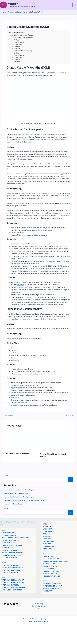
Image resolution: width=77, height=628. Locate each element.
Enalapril (14, 287)
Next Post (70, 416)
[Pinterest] (11, 604)
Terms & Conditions (38, 606)
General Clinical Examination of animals (53, 455)
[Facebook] (14, 604)
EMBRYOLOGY (47, 549)
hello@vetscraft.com (42, 621)
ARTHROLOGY (47, 529)
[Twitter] (5, 604)
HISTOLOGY (47, 544)
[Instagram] (8, 604)
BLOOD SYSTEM (48, 556)
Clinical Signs (18, 44)
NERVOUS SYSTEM (49, 564)
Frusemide (20, 285)
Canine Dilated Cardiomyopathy (22, 38)
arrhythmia (52, 371)
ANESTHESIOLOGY (49, 541)
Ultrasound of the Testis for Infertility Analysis (19, 497)
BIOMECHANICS (48, 531)
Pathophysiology (19, 42)
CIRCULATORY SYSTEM (51, 559)
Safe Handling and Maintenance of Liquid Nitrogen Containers (24, 500)
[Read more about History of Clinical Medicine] (21, 441)
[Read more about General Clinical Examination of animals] (55, 441)
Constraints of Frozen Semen (13, 504)
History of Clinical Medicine (17, 453)
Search (6, 476)
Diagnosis (17, 46)
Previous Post (7, 416)
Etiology (16, 40)
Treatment (17, 48)
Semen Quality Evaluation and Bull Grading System (20, 490)
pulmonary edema (39, 230)
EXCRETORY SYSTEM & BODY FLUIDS (55, 561)
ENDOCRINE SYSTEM (50, 574)
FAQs (38, 609)
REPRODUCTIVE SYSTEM (51, 576)
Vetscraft (13, 3)
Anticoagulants (16, 405)
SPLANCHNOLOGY (49, 546)
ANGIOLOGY (47, 539)
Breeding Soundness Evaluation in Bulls (17, 493)
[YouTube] (17, 604)
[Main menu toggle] (74, 5)
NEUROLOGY (47, 536)
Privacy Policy (38, 604)
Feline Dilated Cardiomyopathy (22, 51)
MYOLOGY (46, 534)
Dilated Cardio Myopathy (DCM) (21, 35)
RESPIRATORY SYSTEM (51, 571)
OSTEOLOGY (47, 526)
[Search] (70, 479)
